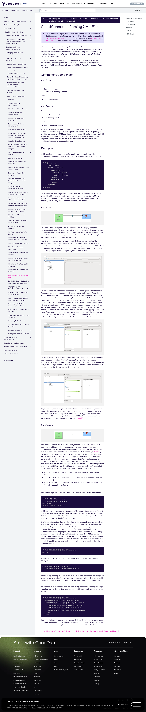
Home (6, 18)
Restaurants (38, 690)
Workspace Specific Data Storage (15, 91)
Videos (96, 673)
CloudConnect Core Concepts (18, 109)
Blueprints (10, 100)
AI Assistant (17, 666)
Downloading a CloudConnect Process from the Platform (18, 193)
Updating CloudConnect (16, 141)
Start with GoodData (35, 642)
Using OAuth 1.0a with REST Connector (17, 163)
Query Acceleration (19, 687)
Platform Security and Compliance (15, 346)
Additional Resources (11, 354)
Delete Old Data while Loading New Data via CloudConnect (18, 282)
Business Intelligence (20, 659)
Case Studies (98, 663)
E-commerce (38, 670)
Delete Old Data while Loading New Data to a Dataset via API (17, 78)
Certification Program (61, 670)
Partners (117, 663)
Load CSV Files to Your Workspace (13, 59)
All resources (98, 656)
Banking (36, 694)
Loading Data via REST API (16, 73)
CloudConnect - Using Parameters (15, 248)
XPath (97, 452)
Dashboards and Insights (12, 25)
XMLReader (131, 24)
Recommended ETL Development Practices (16, 188)
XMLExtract (131, 21)
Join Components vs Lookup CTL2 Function (17, 222)
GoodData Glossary (10, 350)
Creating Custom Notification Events (18, 233)
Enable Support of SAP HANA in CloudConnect (18, 293)
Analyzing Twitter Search (16, 321)
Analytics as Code (19, 670)
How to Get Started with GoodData (15, 21)
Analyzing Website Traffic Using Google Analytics (16, 305)
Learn (43, 4)
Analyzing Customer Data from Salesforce (18, 316)
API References (79, 666)
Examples (129, 28)
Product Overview (19, 656)
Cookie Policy (30, 707)
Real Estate (37, 680)
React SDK (77, 659)
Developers (78, 651)
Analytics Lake (18, 663)
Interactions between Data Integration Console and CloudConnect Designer (17, 135)
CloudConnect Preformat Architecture (16, 216)
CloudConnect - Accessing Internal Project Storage (17, 210)
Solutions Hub (38, 656)
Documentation (78, 4)
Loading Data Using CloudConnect (13, 104)
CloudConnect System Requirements (15, 114)
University (53, 4)
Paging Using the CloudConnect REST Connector (18, 288)
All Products (5, 10)
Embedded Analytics (20, 677)
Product (16, 651)
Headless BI (17, 673)
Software (37, 663)
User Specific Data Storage (16, 96)
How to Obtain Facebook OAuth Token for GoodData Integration (17, 181)
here (83, 19)
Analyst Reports (99, 670)
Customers (118, 659)
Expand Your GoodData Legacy (14, 343)
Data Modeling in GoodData (14, 32)
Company (117, 656)
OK (137, 704)
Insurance (37, 677)
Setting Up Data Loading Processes (14, 54)
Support (90, 4)
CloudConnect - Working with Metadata (18, 265)
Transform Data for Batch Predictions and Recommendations (15, 85)
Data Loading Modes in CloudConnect (16, 125)
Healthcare (37, 666)
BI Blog (96, 683)
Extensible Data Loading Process (16, 174)
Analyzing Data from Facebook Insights (18, 311)
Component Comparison (134, 18)
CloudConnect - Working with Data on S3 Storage (18, 259)
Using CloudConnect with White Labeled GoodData (16, 199)
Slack (55, 663)
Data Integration (9, 28)
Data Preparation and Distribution (16, 36)
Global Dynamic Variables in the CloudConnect (18, 168)
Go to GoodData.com (105, 4)
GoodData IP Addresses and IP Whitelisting (17, 69)
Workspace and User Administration (11, 338)
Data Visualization (19, 680)
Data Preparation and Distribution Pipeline (13, 48)
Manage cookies (123, 704)
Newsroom (118, 670)
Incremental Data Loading (17, 130)
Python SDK (78, 656)
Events (96, 680)
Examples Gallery (79, 663)
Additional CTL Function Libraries (16, 227)
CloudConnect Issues (15, 330)
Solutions (37, 651)
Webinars (97, 677)
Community (64, 4)
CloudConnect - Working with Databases (18, 254)
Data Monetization (19, 683)
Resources (98, 651)
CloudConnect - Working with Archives (18, 271)
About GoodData (120, 651)
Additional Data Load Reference (16, 64)
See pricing (127, 642)
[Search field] (67, 10)
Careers (117, 666)
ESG (35, 687)
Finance (36, 673)
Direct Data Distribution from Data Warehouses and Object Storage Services (16, 41)
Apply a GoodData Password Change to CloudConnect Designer (17, 147)
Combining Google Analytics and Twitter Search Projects (17, 205)
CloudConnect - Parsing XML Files (18, 276)
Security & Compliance (20, 690)
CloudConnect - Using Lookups (18, 243)
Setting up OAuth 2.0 (15, 158)
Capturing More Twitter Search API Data (18, 326)
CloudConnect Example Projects (16, 119)
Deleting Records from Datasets (18, 334)
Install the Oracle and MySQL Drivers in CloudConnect (18, 299)
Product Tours (98, 659)
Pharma (36, 683)
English (138, 10)
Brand (116, 673)
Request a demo (114, 642)
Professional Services (41, 659)
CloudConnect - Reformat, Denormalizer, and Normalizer (18, 239)
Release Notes (8, 360)
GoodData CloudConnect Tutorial (16, 153)
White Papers (98, 666)
